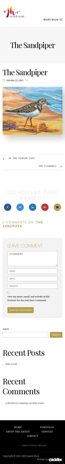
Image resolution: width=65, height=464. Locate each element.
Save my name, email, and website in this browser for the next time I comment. (28, 298)
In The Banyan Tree (22, 158)
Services (47, 432)
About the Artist (18, 432)
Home (18, 427)
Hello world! (11, 364)
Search (6, 329)
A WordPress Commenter (17, 403)
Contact (32, 436)
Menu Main (53, 19)
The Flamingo (47, 166)
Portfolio (47, 427)
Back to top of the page (32, 446)
